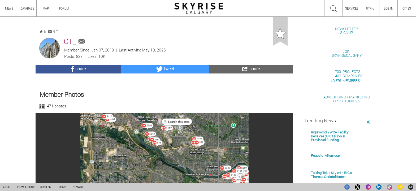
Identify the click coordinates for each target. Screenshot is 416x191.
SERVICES (351, 8)
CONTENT (46, 187)
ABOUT (7, 187)
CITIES (406, 8)
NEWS (9, 8)
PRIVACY (78, 187)
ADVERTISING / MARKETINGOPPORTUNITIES (346, 160)
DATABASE (27, 8)
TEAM (62, 187)
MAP (46, 8)
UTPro (370, 8)
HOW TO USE (25, 187)
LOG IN (388, 8)
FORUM (64, 8)
